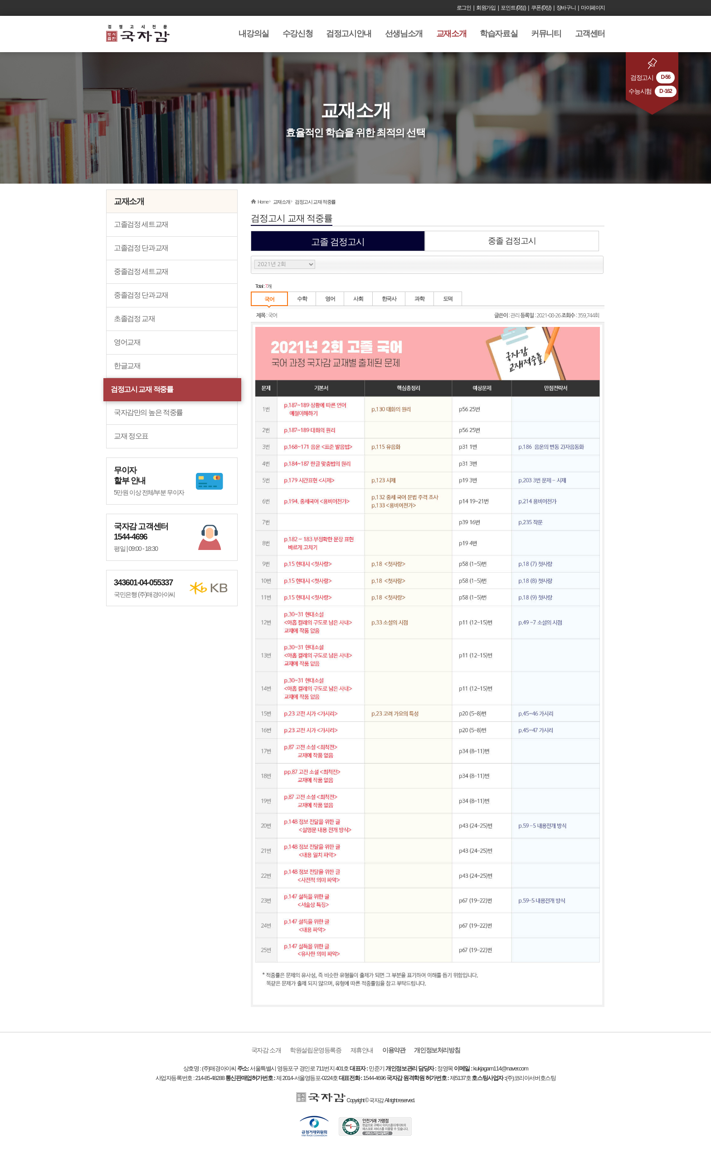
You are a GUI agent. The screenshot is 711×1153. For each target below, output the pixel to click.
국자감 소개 (266, 1050)
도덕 (448, 299)
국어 (269, 299)
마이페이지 (593, 8)
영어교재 (127, 342)
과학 (419, 299)
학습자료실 (498, 33)
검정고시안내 (348, 33)
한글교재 (127, 366)
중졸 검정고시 (512, 240)
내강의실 (253, 33)
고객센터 (590, 33)
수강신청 (297, 33)
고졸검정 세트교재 (141, 224)
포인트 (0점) (513, 8)
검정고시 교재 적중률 (142, 389)
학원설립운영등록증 (315, 1050)
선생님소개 (404, 33)
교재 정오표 (131, 436)
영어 (330, 299)
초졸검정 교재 (134, 318)
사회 (358, 299)
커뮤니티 (546, 33)
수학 (302, 299)
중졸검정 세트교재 (141, 271)
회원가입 (485, 8)
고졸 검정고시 (338, 242)
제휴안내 (362, 1050)
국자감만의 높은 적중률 (148, 412)
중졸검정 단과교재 (141, 295)
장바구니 (565, 8)
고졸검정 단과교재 (141, 248)
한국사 (389, 299)
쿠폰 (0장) (541, 8)
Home (263, 201)
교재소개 (451, 33)
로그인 (464, 8)
